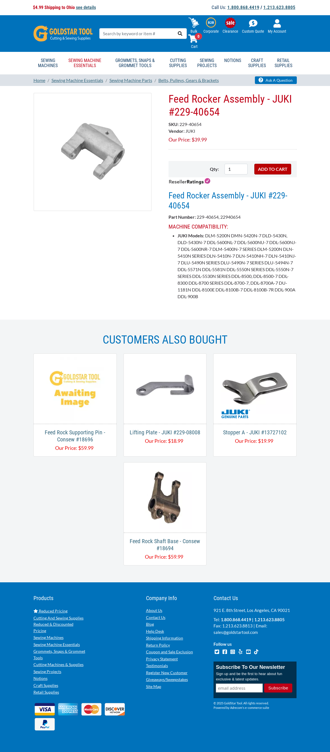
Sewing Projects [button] (207, 63)
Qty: (214, 169)
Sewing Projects (47, 671)
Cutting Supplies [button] (178, 63)
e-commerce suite (257, 707)
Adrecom (236, 707)
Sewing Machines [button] (48, 63)
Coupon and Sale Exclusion (169, 651)
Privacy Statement (162, 658)
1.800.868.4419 (243, 7)
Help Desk (155, 631)
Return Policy (158, 645)
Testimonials (157, 665)
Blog (150, 624)
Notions (40, 678)
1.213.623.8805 (279, 7)
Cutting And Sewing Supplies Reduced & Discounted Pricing (58, 624)
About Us (154, 610)
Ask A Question (276, 80)
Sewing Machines (48, 637)
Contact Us (155, 617)
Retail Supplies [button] (283, 63)
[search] (180, 33)
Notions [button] (232, 60)
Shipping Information (164, 638)
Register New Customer (167, 672)
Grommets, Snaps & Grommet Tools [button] (135, 63)
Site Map (153, 686)
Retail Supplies (46, 692)
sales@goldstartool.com (236, 632)
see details (86, 7)
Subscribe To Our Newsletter (250, 667)
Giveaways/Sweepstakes (167, 679)
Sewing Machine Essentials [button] (84, 63)
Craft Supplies (45, 685)
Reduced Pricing (50, 611)
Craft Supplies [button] (257, 63)
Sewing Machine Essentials (56, 644)
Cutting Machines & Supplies (58, 664)
